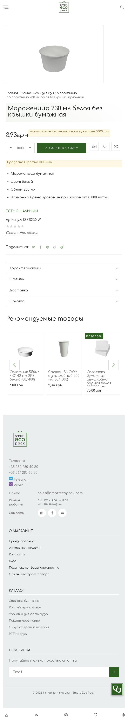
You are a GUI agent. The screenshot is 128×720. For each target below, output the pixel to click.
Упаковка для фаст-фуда (28, 625)
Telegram (19, 490)
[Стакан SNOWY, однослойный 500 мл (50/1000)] (64, 360)
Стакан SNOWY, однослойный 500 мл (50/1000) (63, 387)
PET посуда (18, 645)
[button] (14, 377)
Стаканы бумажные (24, 612)
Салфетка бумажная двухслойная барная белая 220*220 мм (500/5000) (99, 393)
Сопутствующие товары (29, 639)
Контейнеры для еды (25, 619)
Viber (16, 496)
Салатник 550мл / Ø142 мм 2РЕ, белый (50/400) (24, 387)
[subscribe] (59, 684)
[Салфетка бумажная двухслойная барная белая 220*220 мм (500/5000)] (102, 360)
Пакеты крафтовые (24, 632)
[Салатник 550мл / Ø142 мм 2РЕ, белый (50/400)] (25, 360)
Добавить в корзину (44, 161)
